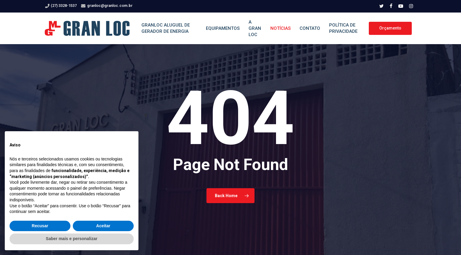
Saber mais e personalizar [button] (72, 238)
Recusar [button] (40, 225)
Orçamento (390, 28)
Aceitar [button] (103, 225)
